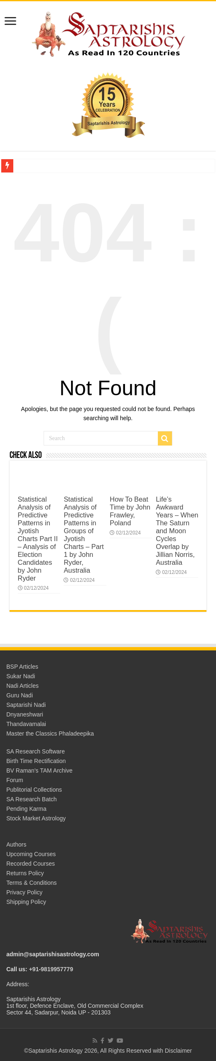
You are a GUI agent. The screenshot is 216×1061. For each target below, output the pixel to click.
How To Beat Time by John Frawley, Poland (130, 511)
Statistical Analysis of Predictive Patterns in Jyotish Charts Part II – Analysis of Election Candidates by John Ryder (38, 538)
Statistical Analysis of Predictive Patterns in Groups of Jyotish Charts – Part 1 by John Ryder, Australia (83, 534)
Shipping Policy (26, 902)
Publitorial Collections (34, 789)
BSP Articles (22, 666)
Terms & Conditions (31, 882)
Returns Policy (25, 873)
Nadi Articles (22, 685)
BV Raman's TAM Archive (39, 770)
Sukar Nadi (20, 676)
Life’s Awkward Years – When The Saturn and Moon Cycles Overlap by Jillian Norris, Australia (177, 530)
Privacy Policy (24, 892)
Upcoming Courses (31, 854)
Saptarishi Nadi (26, 705)
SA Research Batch (31, 799)
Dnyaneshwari (24, 714)
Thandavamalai (26, 724)
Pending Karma (26, 808)
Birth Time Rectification (36, 761)
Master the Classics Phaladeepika (50, 733)
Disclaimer (178, 1050)
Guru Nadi (19, 695)
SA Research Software (35, 751)
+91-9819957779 (51, 969)
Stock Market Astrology (36, 818)
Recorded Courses (30, 863)
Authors (16, 844)
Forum (14, 780)
